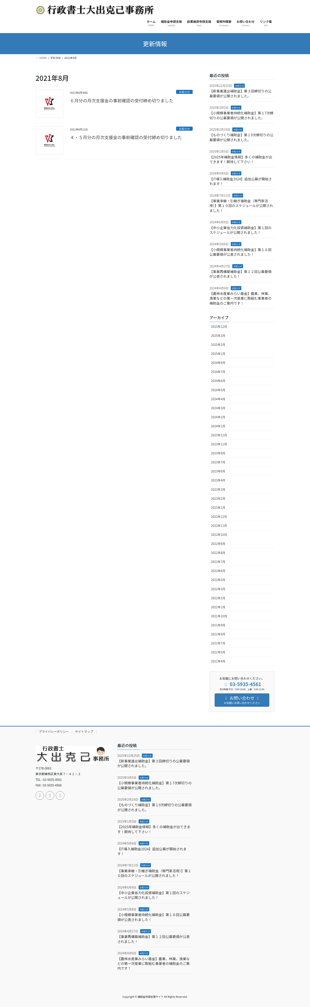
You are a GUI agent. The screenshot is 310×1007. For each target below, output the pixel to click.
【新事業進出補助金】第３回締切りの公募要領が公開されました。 (240, 93)
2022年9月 (218, 543)
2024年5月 (218, 390)
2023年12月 (219, 435)
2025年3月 (218, 335)
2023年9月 (218, 453)
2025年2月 (218, 344)
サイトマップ (84, 731)
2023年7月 (218, 462)
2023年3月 (218, 489)
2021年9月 (218, 625)
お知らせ (184, 92)
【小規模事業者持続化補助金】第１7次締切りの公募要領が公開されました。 (241, 115)
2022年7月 (218, 561)
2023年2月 (218, 498)
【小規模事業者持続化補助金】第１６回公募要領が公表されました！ (240, 252)
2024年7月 (218, 371)
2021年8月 (218, 634)
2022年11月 (219, 525)
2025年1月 (218, 353)
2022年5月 (218, 580)
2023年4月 (218, 480)
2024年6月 (218, 381)
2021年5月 (218, 652)
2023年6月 (218, 471)
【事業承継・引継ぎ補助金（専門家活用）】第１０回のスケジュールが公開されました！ (241, 205)
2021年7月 (218, 643)
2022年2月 (218, 598)
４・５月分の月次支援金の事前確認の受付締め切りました (126, 137)
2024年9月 (218, 362)
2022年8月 (218, 552)
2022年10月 (219, 534)
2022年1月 (218, 607)
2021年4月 (218, 661)
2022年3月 (218, 589)
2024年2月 (218, 417)
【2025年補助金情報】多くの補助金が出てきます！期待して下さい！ (240, 159)
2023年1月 (218, 507)
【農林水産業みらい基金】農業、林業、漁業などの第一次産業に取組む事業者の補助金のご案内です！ (240, 298)
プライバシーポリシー (54, 731)
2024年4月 (218, 399)
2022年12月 (219, 516)
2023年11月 (219, 444)
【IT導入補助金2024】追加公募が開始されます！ (240, 181)
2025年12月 (219, 326)
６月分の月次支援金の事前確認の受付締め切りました (121, 100)
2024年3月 (218, 408)
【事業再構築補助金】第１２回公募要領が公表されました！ (240, 274)
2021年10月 (219, 616)
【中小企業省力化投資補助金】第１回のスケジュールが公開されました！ (240, 230)
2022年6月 (218, 571)
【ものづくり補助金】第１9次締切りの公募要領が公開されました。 (241, 137)
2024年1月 (218, 426)
